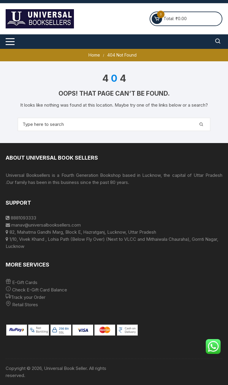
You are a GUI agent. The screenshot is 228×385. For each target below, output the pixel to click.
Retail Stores (25, 304)
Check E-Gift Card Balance (39, 290)
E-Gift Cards (24, 282)
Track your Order (28, 297)
